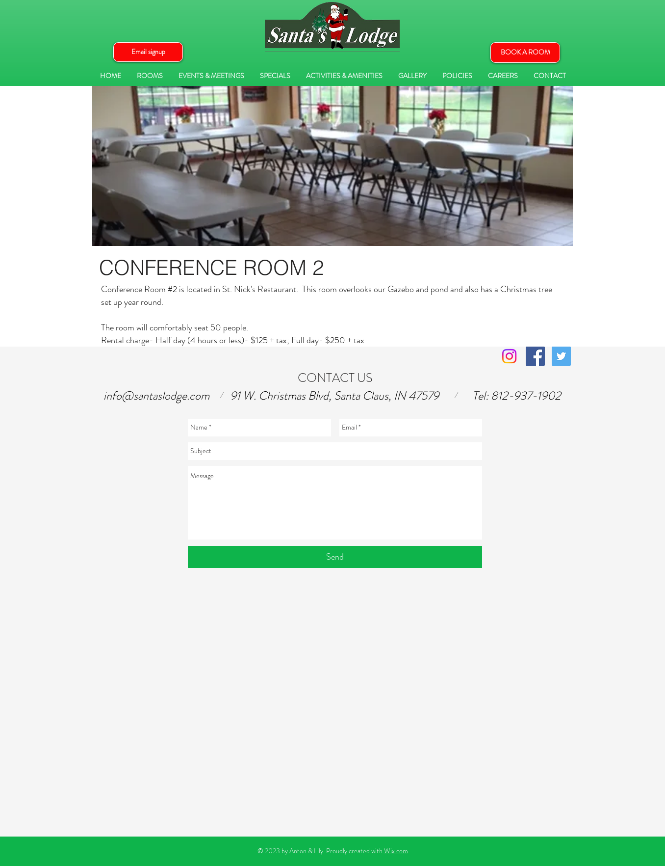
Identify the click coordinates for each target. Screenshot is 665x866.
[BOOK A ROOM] (525, 52)
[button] (148, 52)
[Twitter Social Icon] (561, 356)
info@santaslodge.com (156, 395)
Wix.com (396, 851)
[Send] (335, 557)
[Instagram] (509, 356)
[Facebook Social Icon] (535, 356)
